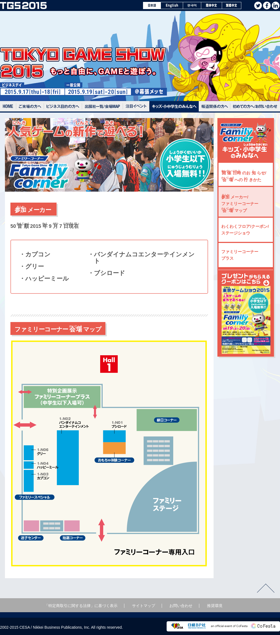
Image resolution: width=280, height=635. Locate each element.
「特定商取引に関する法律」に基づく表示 (80, 605)
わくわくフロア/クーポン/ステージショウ (245, 229)
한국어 (192, 5)
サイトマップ (143, 605)
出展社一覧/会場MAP (102, 107)
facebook (267, 5)
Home (8, 107)
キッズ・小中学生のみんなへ (174, 107)
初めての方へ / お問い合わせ (255, 107)
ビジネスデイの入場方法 (63, 107)
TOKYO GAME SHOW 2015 (23, 5)
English (172, 5)
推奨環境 (214, 605)
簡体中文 (211, 5)
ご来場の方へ (30, 107)
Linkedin (275, 5)
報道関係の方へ (214, 107)
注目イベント (136, 107)
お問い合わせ (180, 605)
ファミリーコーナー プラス (239, 255)
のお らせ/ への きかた (243, 175)
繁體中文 (231, 5)
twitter (258, 5)
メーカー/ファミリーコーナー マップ (239, 203)
